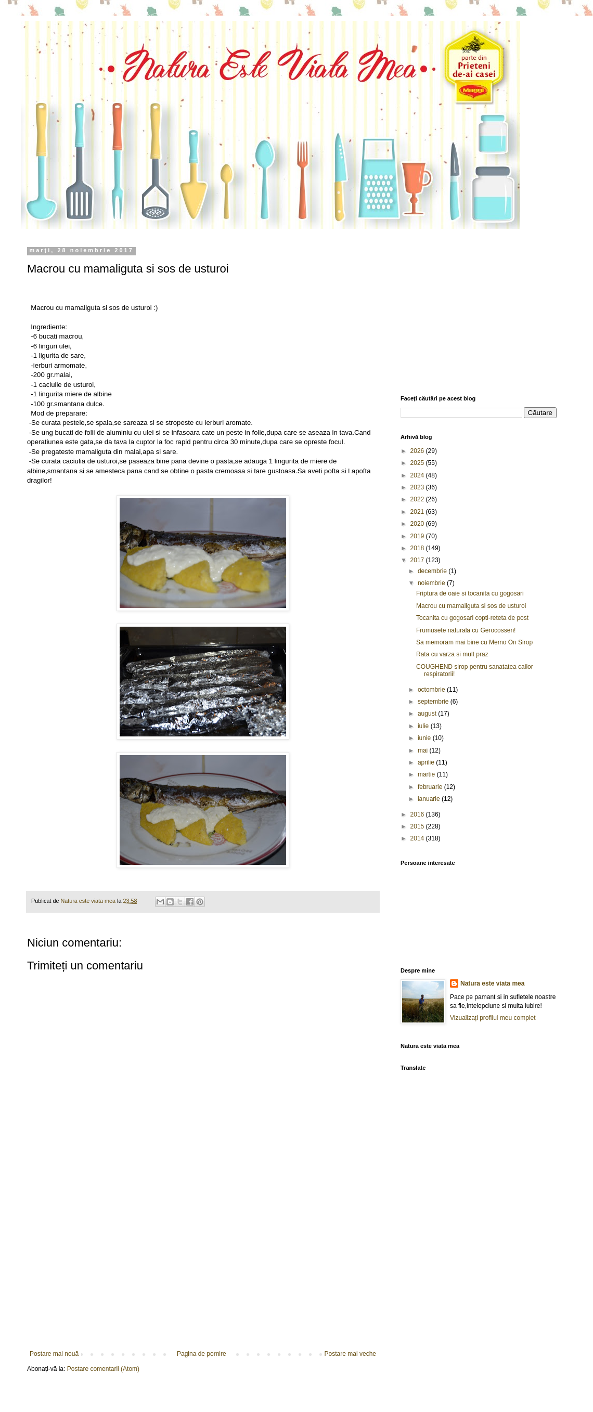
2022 (418, 499)
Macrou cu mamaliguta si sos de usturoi (471, 606)
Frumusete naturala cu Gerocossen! (465, 630)
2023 (418, 487)
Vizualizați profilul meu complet (493, 1017)
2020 (418, 523)
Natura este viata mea (492, 983)
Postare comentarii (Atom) (103, 1368)
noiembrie (432, 583)
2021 (418, 511)
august (428, 713)
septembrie (434, 701)
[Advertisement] (203, 1272)
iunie (425, 738)
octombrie (432, 689)
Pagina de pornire (201, 1353)
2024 (418, 475)
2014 (418, 838)
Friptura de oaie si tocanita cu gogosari (470, 593)
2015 (418, 826)
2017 (418, 560)
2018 (418, 548)
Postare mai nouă (54, 1353)
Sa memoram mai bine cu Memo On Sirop (474, 642)
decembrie (433, 571)
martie (427, 774)
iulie (424, 726)
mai (424, 750)
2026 (418, 451)
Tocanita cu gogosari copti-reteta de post (472, 617)
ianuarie (430, 798)
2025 (418, 463)
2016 (418, 814)
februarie (431, 787)
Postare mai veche (350, 1353)
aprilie (427, 762)
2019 (418, 536)
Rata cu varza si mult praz (452, 654)
